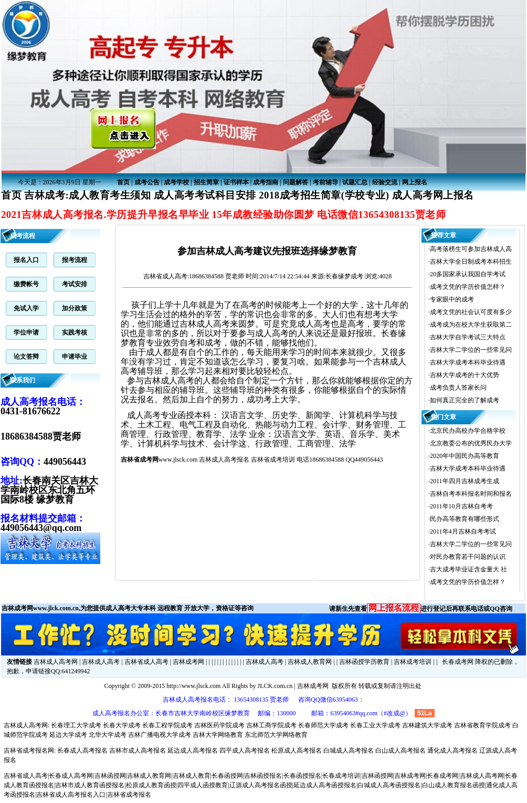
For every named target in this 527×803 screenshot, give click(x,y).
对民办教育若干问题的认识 (467, 556)
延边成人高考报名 (192, 750)
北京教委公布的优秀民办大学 (471, 443)
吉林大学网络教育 (218, 734)
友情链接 (19, 661)
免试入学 (26, 308)
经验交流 (384, 182)
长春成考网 (457, 661)
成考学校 (176, 182)
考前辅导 (325, 182)
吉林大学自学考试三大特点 (467, 337)
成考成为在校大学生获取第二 (471, 324)
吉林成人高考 (101, 661)
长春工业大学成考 (375, 725)
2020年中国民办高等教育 (464, 456)
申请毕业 (74, 356)
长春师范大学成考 (323, 725)
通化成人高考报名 (452, 750)
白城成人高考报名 (348, 750)
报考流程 (74, 260)
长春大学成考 (122, 725)
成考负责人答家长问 (458, 387)
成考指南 (265, 182)
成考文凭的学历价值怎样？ (467, 286)
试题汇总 (354, 182)
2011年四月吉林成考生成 (464, 481)
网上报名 (414, 182)
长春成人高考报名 (82, 750)
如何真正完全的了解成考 (464, 400)
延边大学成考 (68, 734)
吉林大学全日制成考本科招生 (471, 261)
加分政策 (74, 308)
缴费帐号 (26, 284)
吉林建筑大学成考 (427, 725)
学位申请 (26, 332)
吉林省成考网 (140, 459)
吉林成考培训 (412, 661)
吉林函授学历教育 (364, 661)
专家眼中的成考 (452, 299)
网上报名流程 (393, 607)
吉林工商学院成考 (271, 725)
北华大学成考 (108, 734)
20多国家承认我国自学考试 (467, 274)
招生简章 (206, 182)
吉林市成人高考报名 (137, 750)
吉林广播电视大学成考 (159, 734)
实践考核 (74, 332)
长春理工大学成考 (76, 725)
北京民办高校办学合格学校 (467, 430)
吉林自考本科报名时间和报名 (471, 493)
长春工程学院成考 (167, 725)
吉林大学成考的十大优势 (464, 375)
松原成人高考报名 (296, 750)
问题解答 (295, 182)
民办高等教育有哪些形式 (464, 519)
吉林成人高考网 (56, 661)
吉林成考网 (188, 661)
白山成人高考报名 (400, 750)
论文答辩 (26, 356)
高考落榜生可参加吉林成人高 (471, 249)
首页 (123, 182)
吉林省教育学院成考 (482, 725)
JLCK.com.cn (274, 686)
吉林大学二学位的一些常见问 (471, 349)
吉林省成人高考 (165, 276)
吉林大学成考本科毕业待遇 (467, 362)
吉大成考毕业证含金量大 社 (468, 569)
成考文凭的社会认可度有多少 (471, 312)
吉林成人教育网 (310, 661)
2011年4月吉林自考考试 (463, 531)
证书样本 (236, 182)
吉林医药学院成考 (219, 725)
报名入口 (26, 260)
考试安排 (74, 284)
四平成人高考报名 (244, 750)
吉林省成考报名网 (29, 750)
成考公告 (147, 182)
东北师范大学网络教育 (276, 734)
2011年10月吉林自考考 (461, 506)
